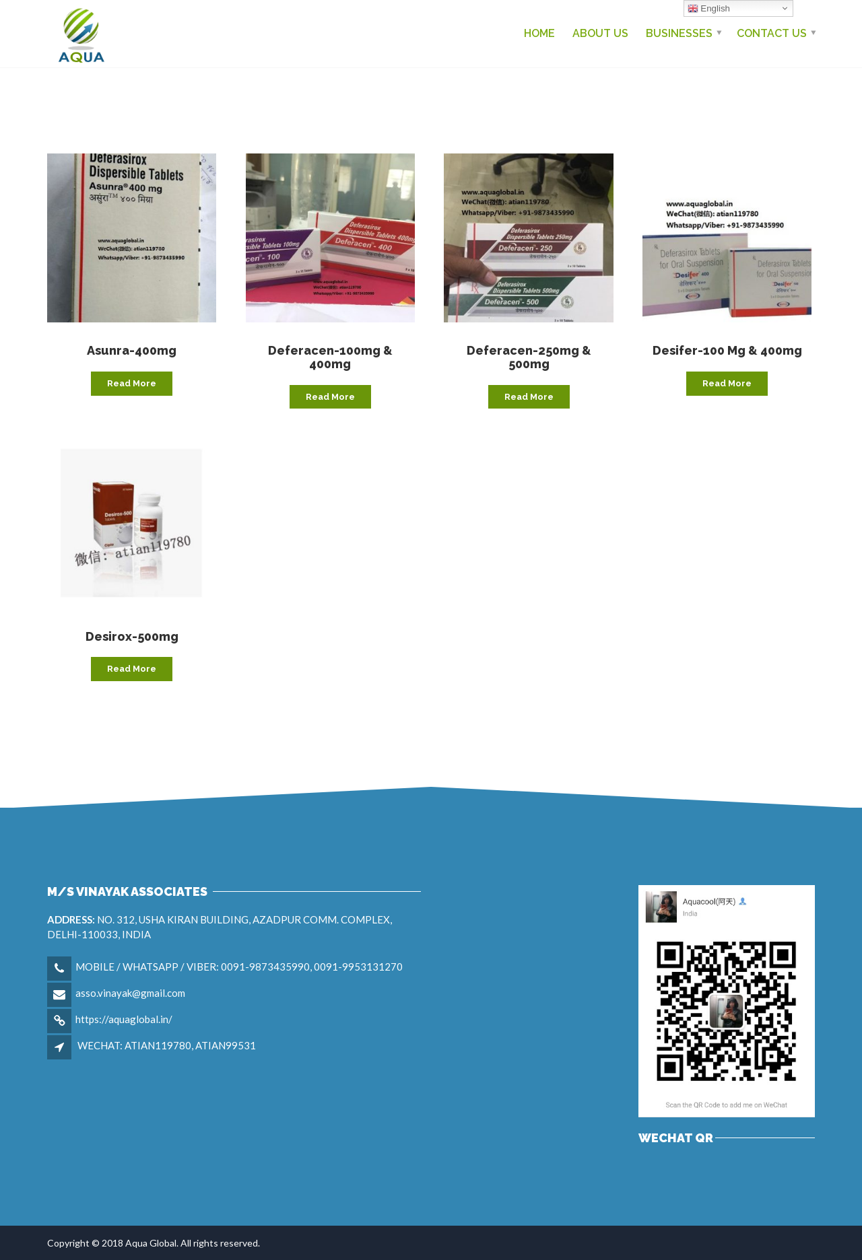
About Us (600, 33)
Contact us (772, 33)
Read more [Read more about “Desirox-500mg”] (131, 669)
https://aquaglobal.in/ (123, 1019)
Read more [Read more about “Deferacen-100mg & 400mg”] (330, 397)
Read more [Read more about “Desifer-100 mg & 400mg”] (727, 383)
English (709, 8)
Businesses (679, 33)
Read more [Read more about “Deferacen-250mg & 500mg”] (529, 397)
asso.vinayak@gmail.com (130, 993)
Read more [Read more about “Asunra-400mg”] (131, 383)
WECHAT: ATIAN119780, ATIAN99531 (166, 1045)
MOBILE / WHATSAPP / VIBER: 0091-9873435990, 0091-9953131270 (239, 966)
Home (539, 33)
